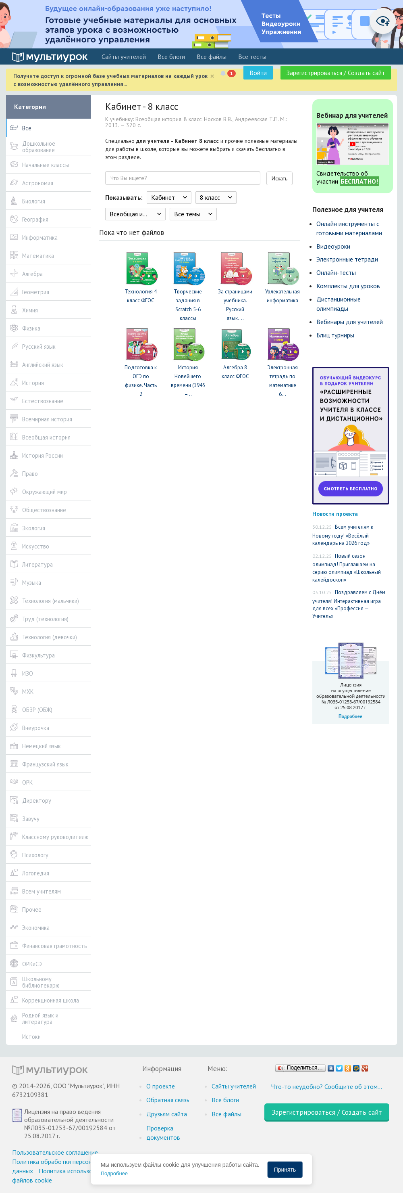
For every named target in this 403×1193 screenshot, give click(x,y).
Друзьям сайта (166, 1114)
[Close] (212, 76)
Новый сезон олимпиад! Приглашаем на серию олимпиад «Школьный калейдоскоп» (346, 568)
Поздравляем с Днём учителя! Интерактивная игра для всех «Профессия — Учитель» (348, 604)
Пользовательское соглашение (55, 1152)
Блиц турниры (335, 335)
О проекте (160, 1086)
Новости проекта (335, 513)
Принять (285, 1169)
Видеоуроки (333, 246)
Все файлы (211, 56)
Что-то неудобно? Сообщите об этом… (326, 1086)
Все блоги (171, 56)
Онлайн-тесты (336, 272)
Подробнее (114, 1173)
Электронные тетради (347, 259)
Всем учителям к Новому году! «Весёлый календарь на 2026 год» (342, 534)
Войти (258, 73)
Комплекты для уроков (348, 286)
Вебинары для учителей (349, 322)
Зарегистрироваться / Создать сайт (336, 73)
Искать (279, 178)
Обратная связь (167, 1100)
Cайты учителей (124, 56)
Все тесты (252, 56)
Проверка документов (163, 1132)
